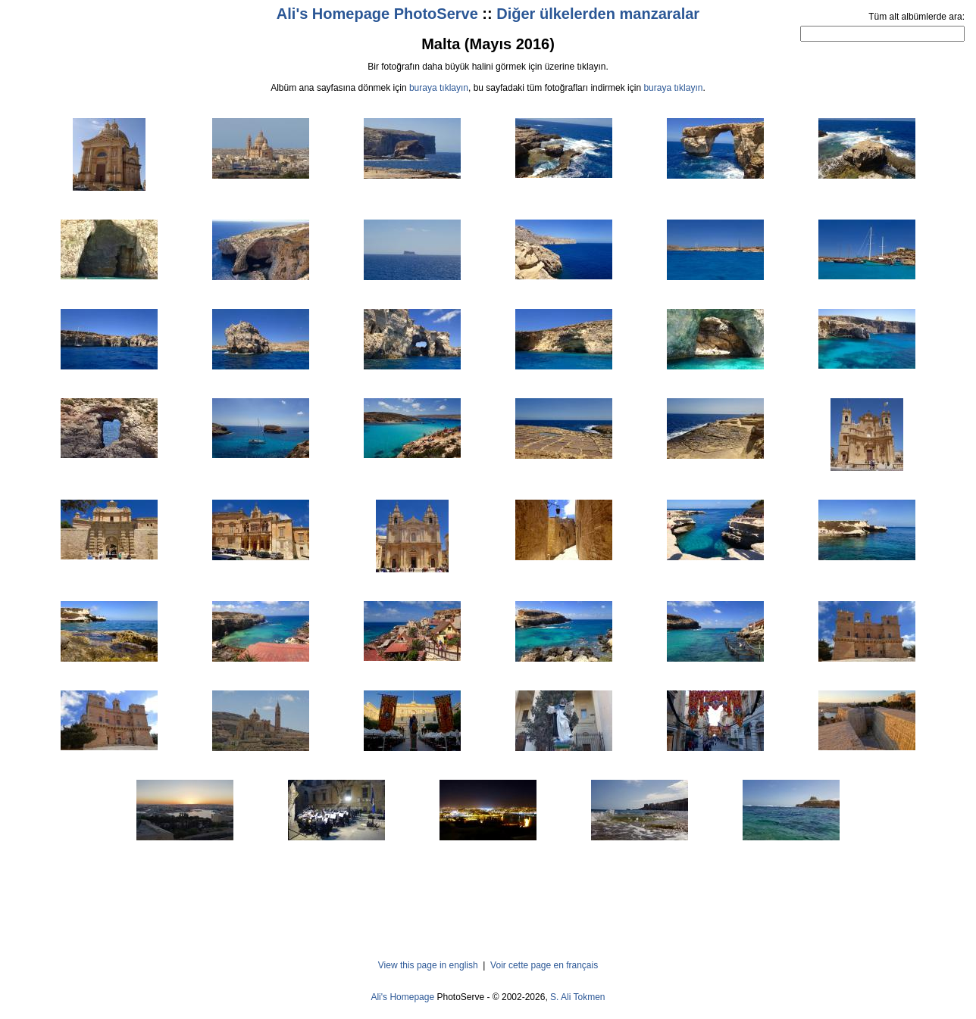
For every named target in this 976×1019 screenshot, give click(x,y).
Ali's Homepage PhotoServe (377, 13)
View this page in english (428, 965)
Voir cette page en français (544, 965)
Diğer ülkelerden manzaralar (597, 13)
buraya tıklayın (438, 88)
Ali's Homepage (402, 997)
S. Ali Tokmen (577, 997)
